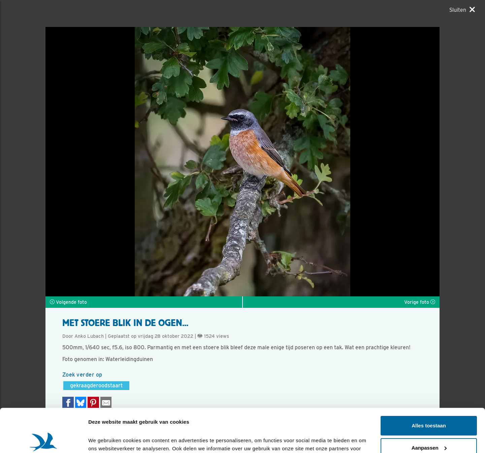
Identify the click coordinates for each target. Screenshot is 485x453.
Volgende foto (68, 302)
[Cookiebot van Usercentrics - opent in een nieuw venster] (43, 440)
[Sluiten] (462, 10)
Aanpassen (429, 404)
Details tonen (104, 440)
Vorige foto (419, 302)
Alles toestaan (429, 382)
